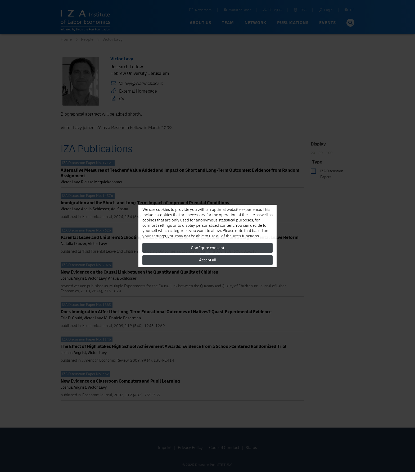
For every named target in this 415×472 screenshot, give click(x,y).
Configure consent (207, 248)
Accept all (207, 260)
